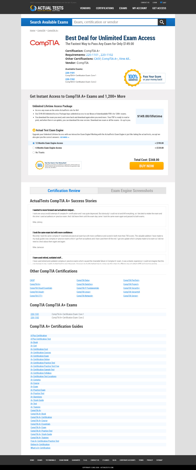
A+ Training (35, 406)
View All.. (125, 58)
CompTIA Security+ (131, 288)
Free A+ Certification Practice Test (45, 441)
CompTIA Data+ (83, 280)
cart (163, 2)
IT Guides (106, 460)
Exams (39, 460)
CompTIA (41, 30)
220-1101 (92, 54)
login (155, 2)
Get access (159, 8)
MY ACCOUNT (140, 8)
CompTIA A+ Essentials (40, 423)
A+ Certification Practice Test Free (45, 366)
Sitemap (159, 460)
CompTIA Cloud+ (37, 291)
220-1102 (107, 54)
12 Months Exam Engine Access (49, 143)
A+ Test (34, 403)
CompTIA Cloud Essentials (41, 288)
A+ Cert (34, 345)
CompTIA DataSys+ (85, 284)
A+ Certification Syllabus (41, 372)
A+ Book (34, 342)
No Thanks (40, 152)
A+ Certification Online (40, 359)
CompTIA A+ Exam (38, 427)
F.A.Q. (85, 460)
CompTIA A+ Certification (41, 417)
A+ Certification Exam (40, 355)
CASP (97, 58)
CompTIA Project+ (131, 284)
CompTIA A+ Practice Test (41, 430)
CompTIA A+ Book (38, 413)
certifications (105, 8)
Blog (114, 460)
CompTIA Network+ (85, 295)
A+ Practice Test (37, 393)
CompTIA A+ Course (39, 420)
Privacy (150, 460)
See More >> (64, 137)
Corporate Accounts (127, 460)
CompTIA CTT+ (36, 295)
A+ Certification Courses (41, 352)
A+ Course (35, 383)
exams (123, 8)
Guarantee (76, 460)
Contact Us (95, 460)
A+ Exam (34, 386)
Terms (141, 460)
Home (32, 30)
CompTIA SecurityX (131, 291)
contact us (145, 2)
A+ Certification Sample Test (42, 369)
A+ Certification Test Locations (43, 376)
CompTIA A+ (53, 30)
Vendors (85, 8)
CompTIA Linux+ (84, 291)
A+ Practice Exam (38, 389)
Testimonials (51, 460)
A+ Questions (36, 396)
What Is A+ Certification (40, 447)
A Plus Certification (39, 335)
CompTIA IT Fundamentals (88, 288)
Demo (32, 460)
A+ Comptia (35, 379)
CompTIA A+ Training (39, 437)
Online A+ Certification (40, 444)
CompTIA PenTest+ (131, 280)
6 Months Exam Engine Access (49, 147)
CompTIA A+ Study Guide (41, 434)
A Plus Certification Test (41, 338)
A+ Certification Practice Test (43, 362)
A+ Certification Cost (39, 349)
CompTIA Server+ (130, 295)
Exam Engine (64, 460)
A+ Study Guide (37, 400)
